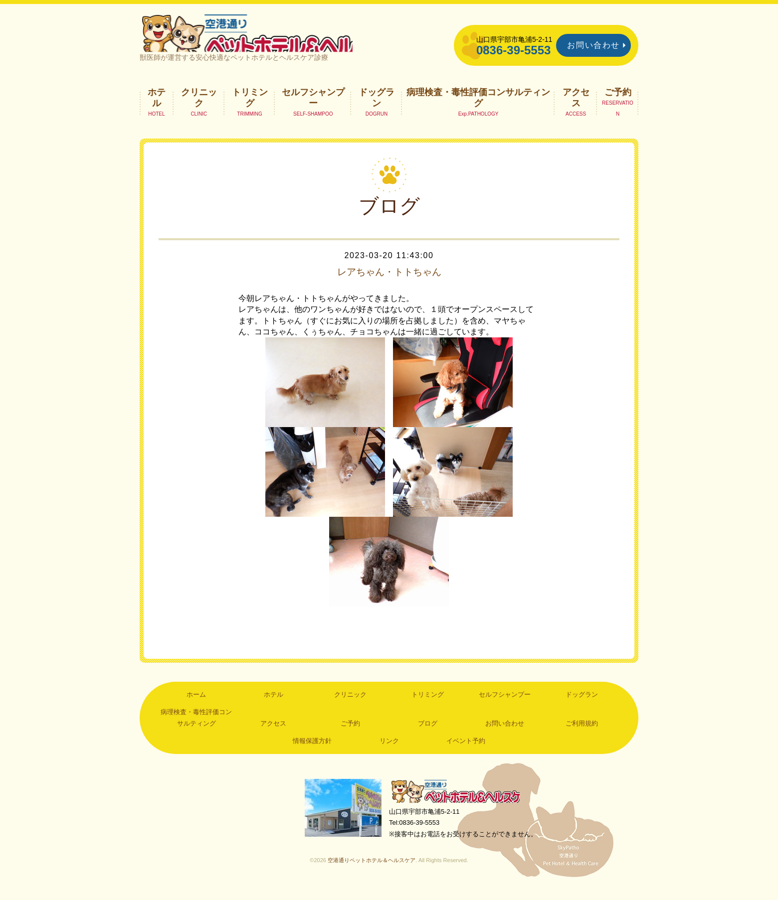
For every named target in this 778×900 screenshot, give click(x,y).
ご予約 (617, 102)
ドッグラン (376, 107)
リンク (389, 751)
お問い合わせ (593, 45)
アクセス (576, 107)
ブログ (427, 733)
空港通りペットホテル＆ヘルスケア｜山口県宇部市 (272, 37)
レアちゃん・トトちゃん (389, 282)
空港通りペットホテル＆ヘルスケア (459, 802)
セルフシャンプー (313, 107)
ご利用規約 (582, 733)
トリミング (250, 107)
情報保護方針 (312, 751)
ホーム (196, 705)
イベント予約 (465, 751)
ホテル (157, 107)
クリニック (199, 107)
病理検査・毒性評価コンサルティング (478, 107)
